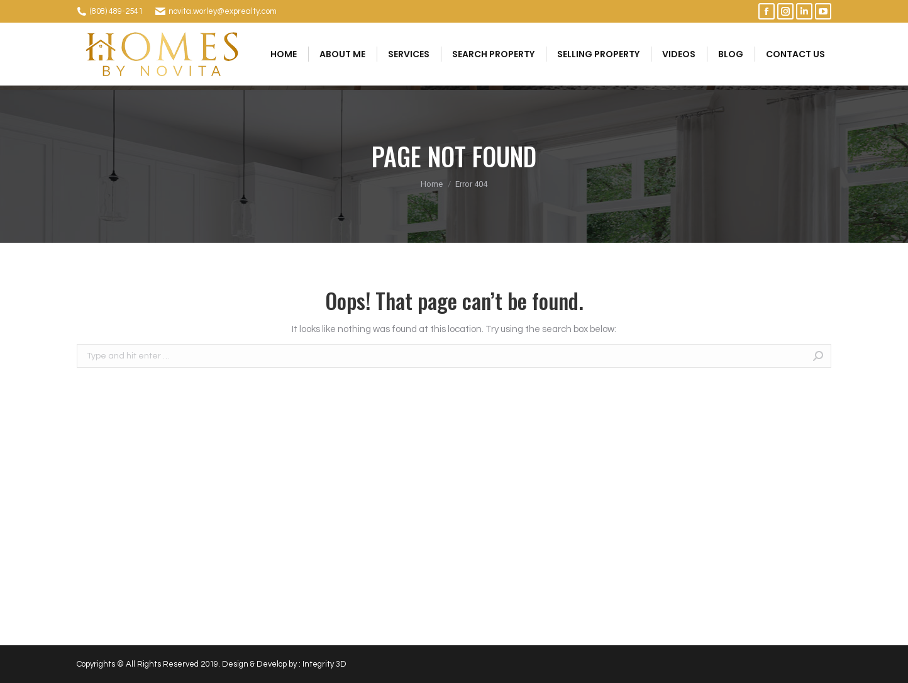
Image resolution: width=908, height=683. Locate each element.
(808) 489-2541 (116, 11)
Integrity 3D (324, 664)
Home (432, 184)
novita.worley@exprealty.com (223, 11)
